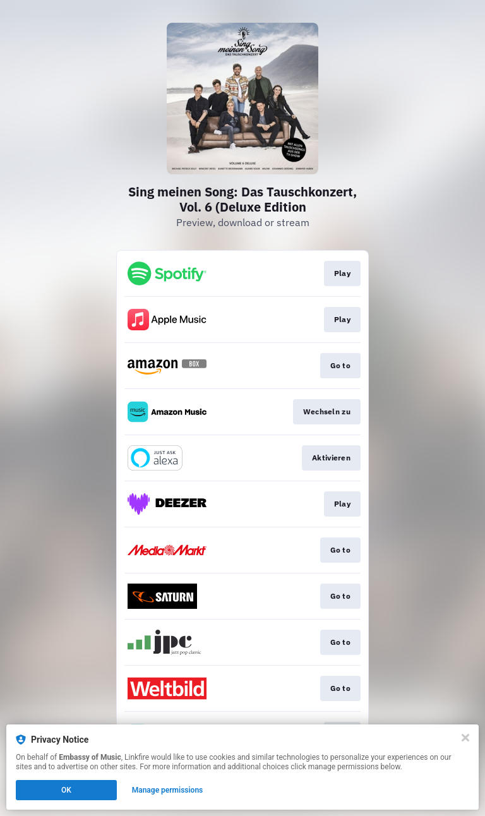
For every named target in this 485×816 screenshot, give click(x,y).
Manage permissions (167, 790)
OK (66, 790)
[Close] (465, 738)
